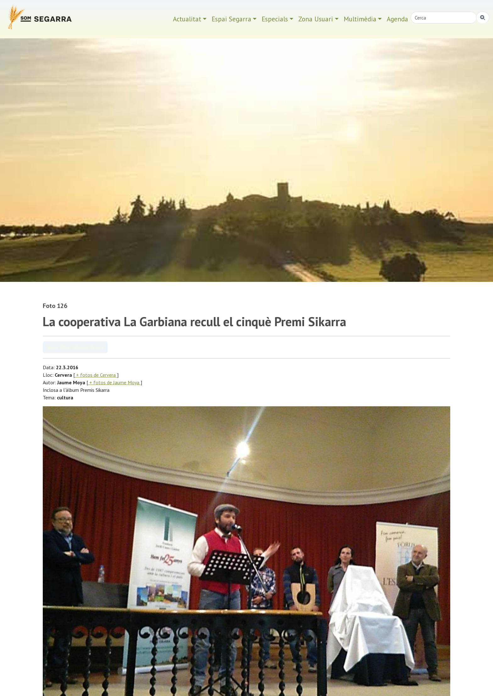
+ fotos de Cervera (96, 375)
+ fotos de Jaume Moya (114, 382)
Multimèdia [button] (360, 19)
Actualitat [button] (187, 19)
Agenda (397, 19)
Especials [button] (275, 19)
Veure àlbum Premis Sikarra (75, 347)
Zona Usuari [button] (315, 19)
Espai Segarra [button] (231, 19)
